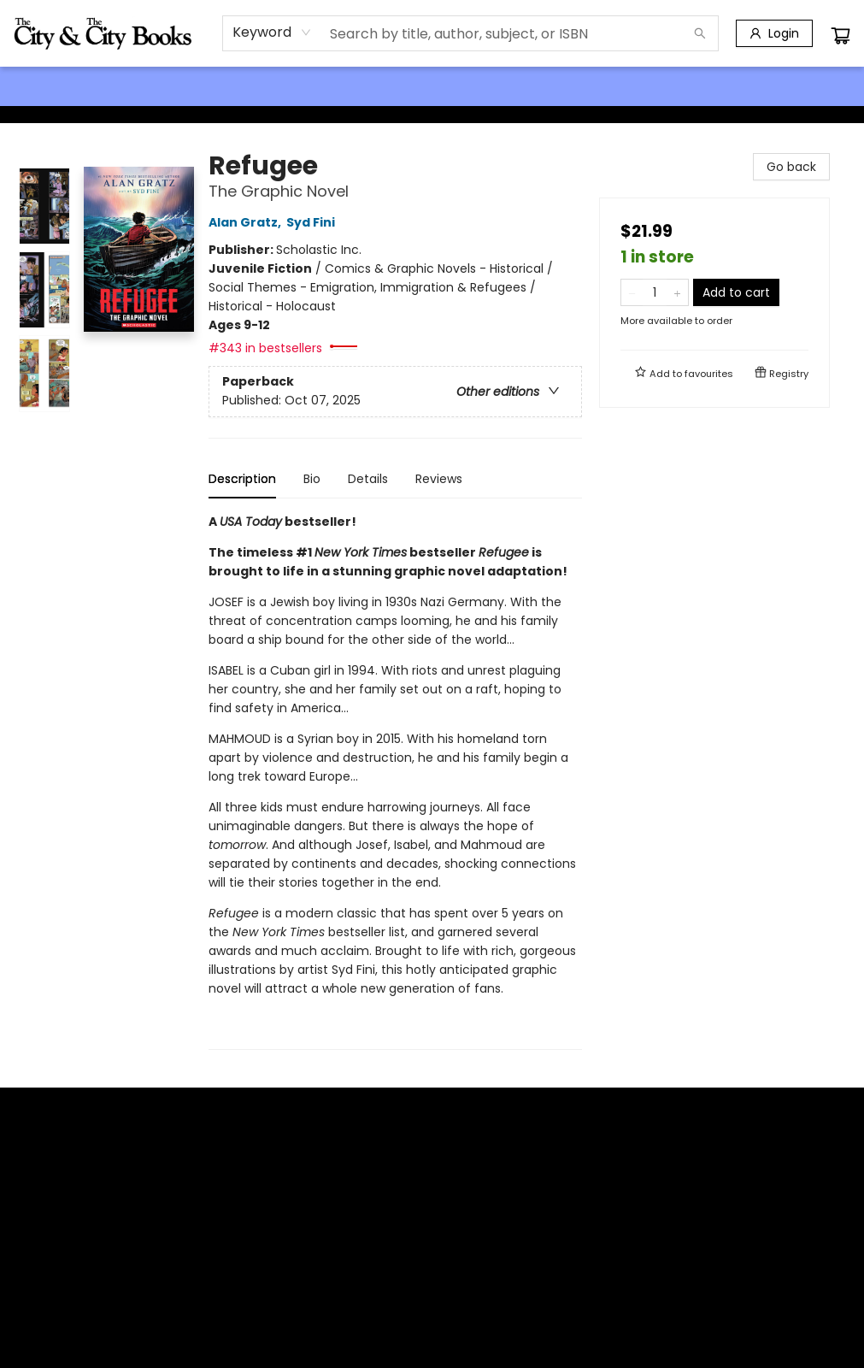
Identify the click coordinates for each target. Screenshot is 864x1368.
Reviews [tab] (438, 478)
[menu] (432, 86)
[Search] (700, 33)
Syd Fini (313, 222)
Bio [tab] (311, 478)
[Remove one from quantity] (632, 292)
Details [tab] (368, 478)
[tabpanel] (395, 781)
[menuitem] (36, 86)
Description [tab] (242, 478)
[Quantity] (655, 292)
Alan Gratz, (247, 222)
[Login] (774, 33)
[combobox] (272, 32)
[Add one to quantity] (677, 292)
